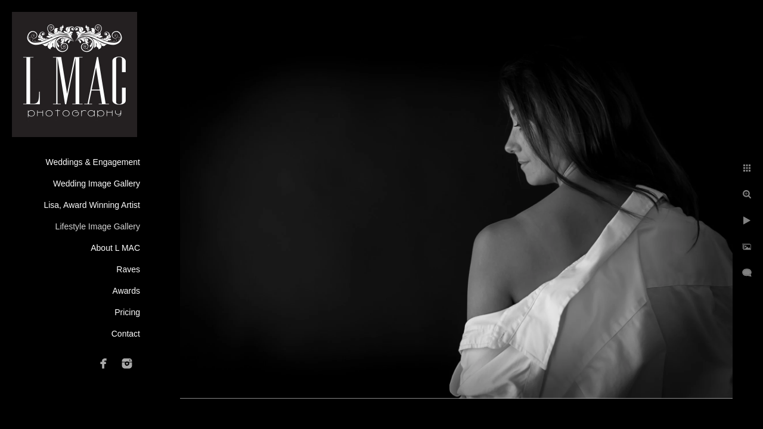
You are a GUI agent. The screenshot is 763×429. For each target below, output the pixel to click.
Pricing (127, 312)
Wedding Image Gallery (96, 183)
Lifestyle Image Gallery (97, 226)
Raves (128, 269)
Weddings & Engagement (92, 162)
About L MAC (115, 248)
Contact (125, 333)
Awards (126, 291)
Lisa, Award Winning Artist (92, 205)
